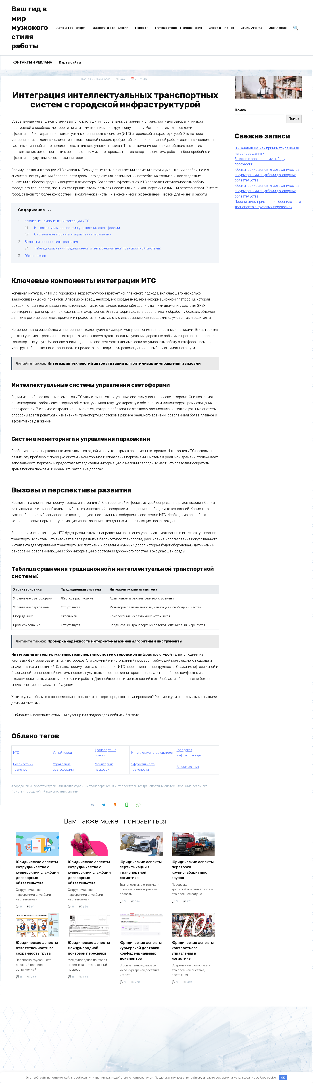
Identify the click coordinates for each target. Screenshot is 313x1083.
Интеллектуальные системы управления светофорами (77, 228)
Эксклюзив (278, 27)
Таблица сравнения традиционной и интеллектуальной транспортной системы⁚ (97, 248)
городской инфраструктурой (36, 786)
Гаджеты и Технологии (110, 27)
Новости (141, 27)
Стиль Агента (251, 27)
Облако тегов (35, 255)
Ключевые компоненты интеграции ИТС (57, 221)
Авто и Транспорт (70, 27)
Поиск (240, 110)
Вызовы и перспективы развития (51, 241)
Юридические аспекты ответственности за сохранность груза (37, 944)
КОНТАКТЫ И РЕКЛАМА (32, 62)
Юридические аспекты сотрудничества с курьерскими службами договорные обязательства (37, 870)
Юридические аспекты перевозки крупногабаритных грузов (193, 868)
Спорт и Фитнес (221, 27)
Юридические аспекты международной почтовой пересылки (89, 944)
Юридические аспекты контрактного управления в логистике (193, 946)
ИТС (16, 752)
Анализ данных (188, 767)
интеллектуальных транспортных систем (148, 786)
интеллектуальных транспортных (88, 786)
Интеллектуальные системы (152, 752)
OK (283, 1077)
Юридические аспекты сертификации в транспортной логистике (141, 868)
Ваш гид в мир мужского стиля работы (29, 27)
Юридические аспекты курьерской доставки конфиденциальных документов (141, 946)
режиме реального (198, 786)
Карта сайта (70, 62)
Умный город (62, 752)
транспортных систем (63, 791)
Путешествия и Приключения (178, 27)
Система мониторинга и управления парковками (72, 234)
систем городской (28, 791)
